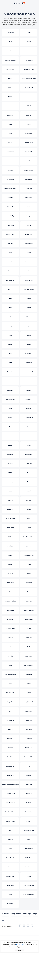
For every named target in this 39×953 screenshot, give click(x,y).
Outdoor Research (29, 610)
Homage (10, 326)
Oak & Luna (29, 582)
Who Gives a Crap (29, 885)
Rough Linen (10, 702)
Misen (28, 518)
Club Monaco (28, 179)
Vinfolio (29, 876)
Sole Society (28, 747)
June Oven (10, 390)
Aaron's (29, 32)
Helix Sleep (29, 317)
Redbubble (29, 674)
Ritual (10, 683)
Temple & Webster (10, 812)
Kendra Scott (28, 399)
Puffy (28, 647)
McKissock (10, 509)
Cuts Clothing (10, 216)
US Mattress (28, 858)
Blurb (10, 133)
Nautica (29, 564)
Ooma (28, 592)
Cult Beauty (10, 207)
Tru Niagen (10, 839)
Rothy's (29, 692)
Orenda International (10, 601)
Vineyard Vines (10, 876)
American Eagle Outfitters (29, 78)
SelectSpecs (28, 711)
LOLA (28, 472)
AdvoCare (10, 51)
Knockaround (10, 427)
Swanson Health (10, 793)
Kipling (10, 417)
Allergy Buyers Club (10, 60)
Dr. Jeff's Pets (10, 234)
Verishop (10, 867)
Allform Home (29, 60)
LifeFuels (10, 463)
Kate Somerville (10, 399)
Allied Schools (10, 69)
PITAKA (29, 628)
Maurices (10, 500)
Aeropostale (29, 51)
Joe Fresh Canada (10, 381)
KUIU (10, 436)
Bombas (10, 142)
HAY (10, 317)
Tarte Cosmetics (10, 802)
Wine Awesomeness (28, 894)
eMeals (29, 252)
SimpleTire (10, 738)
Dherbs (29, 225)
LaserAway (10, 454)
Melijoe (29, 509)
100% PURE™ (10, 32)
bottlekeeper (10, 151)
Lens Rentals (28, 454)
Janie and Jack (29, 372)
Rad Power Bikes (28, 665)
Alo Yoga (10, 78)
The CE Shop (28, 812)
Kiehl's (10, 408)
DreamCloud (28, 234)
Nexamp (10, 573)
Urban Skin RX (10, 858)
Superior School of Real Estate (10, 784)
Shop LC (10, 729)
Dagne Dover (10, 225)
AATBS (10, 41)
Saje (10, 711)
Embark (10, 252)
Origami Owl (29, 601)
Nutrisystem (10, 582)
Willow (10, 894)
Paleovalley (10, 619)
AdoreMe (28, 41)
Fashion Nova (28, 262)
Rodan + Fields (10, 692)
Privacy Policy (20, 944)
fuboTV (10, 289)
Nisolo (28, 573)
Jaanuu (10, 362)
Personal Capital (10, 628)
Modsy (29, 527)
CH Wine (10, 170)
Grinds (10, 307)
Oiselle (10, 592)
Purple (10, 665)
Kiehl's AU (28, 408)
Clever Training (10, 179)
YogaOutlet (10, 903)
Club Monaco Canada (10, 188)
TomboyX (28, 821)
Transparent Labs (29, 830)
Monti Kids (10, 546)
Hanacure (28, 307)
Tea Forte (28, 802)
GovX (10, 298)
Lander (29, 445)
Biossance (29, 115)
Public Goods (10, 647)
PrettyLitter (29, 637)
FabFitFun (10, 262)
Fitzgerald (10, 271)
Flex (29, 271)
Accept (19, 950)
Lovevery (10, 482)
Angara (10, 87)
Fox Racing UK (10, 280)
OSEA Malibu (10, 610)
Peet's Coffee (28, 619)
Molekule (10, 537)
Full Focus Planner (29, 289)
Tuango (29, 839)
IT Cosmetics (28, 353)
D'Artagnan (29, 216)
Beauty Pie (10, 115)
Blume (28, 124)
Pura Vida (10, 656)
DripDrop (10, 243)
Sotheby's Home (10, 757)
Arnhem (10, 96)
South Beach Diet (29, 757)
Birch (10, 124)
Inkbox (29, 344)
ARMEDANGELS (28, 87)
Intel (10, 353)
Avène (10, 106)
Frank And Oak (29, 280)
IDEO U (29, 335)
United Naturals (29, 848)
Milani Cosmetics (10, 518)
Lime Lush (29, 463)
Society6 (10, 747)
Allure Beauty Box (29, 69)
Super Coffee (10, 775)
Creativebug (28, 197)
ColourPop (29, 188)
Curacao (28, 207)
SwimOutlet (29, 793)
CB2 (29, 161)
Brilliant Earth (28, 151)
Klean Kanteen (29, 417)
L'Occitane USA (29, 436)
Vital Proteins (10, 885)
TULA (10, 848)
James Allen (10, 372)
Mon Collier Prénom (28, 537)
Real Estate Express (10, 674)
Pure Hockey (28, 656)
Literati (10, 472)
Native (10, 564)
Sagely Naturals (28, 702)
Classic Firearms (28, 170)
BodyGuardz (28, 133)
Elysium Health (29, 243)
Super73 (28, 775)
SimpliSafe (29, 738)
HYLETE (10, 335)
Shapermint (29, 720)
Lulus (28, 482)
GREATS (29, 298)
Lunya (10, 491)
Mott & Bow (29, 546)
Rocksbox (28, 683)
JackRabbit (29, 362)
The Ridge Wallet (10, 821)
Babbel (29, 106)
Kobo (28, 427)
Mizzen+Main (10, 527)
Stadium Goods (10, 766)
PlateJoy (10, 637)
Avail (29, 96)
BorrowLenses (29, 142)
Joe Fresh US (28, 381)
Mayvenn (28, 500)
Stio (29, 766)
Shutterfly (29, 729)
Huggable (28, 326)
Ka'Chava (28, 390)
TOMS (10, 830)
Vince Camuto (29, 867)
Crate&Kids (10, 197)
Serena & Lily (10, 720)
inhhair (10, 344)
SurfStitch (29, 784)
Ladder (10, 445)
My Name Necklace (29, 555)
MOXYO (10, 555)
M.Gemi (29, 491)
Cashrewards (10, 161)
